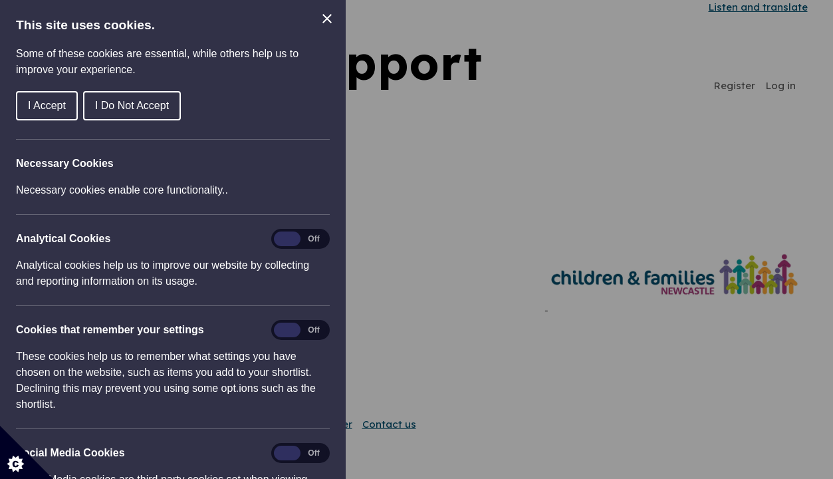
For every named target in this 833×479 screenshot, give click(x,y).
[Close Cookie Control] (327, 19)
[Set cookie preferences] (26, 452)
